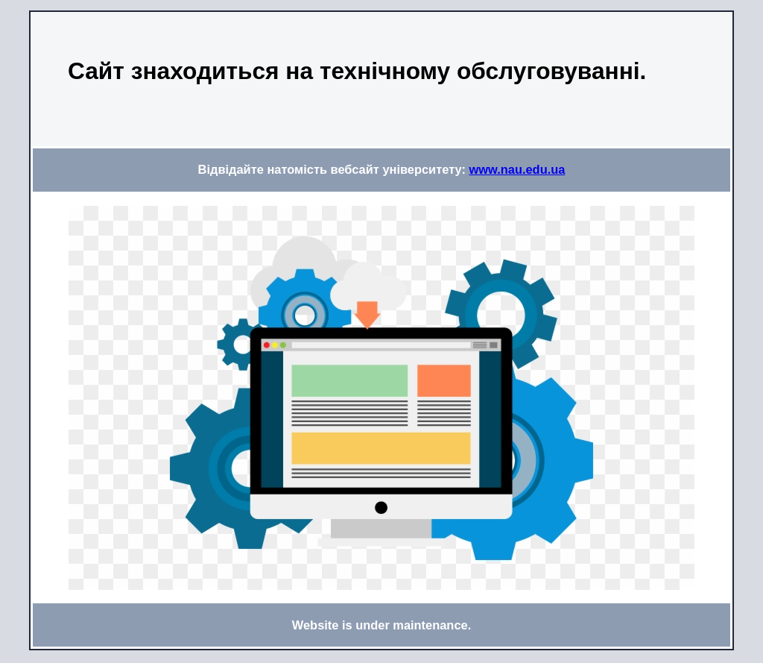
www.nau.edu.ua (517, 169)
